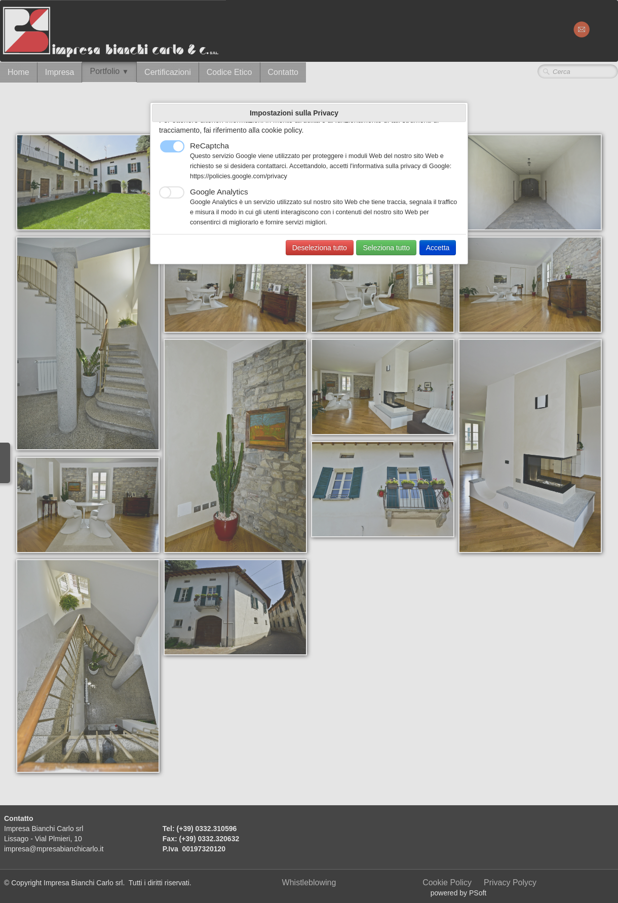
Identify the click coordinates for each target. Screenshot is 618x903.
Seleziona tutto (386, 248)
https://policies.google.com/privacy (238, 176)
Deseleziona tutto (319, 248)
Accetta (438, 248)
